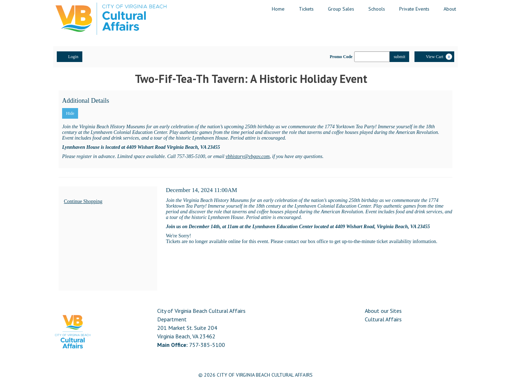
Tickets (306, 9)
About (450, 9)
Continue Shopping (83, 201)
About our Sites (383, 310)
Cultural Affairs (383, 319)
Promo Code (341, 57)
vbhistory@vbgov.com (248, 156)
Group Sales (341, 9)
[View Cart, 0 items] (434, 56)
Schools (376, 9)
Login (69, 56)
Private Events (414, 9)
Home (278, 9)
